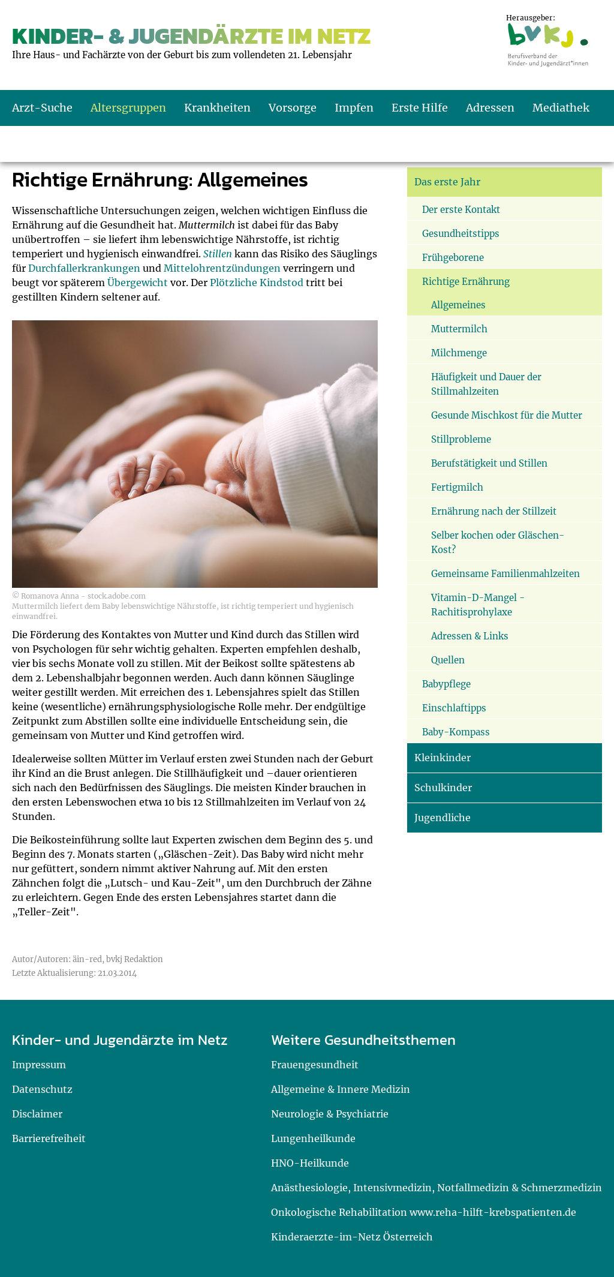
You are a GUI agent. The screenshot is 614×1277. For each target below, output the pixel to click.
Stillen (217, 254)
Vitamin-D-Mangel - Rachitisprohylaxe (478, 605)
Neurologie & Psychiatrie (330, 1114)
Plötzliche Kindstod (256, 283)
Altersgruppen (128, 108)
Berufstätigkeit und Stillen (489, 463)
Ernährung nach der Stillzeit (493, 511)
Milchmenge (459, 353)
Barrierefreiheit (49, 1138)
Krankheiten (217, 108)
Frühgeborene (453, 257)
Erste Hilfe (420, 108)
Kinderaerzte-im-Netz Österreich (352, 1237)
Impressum (39, 1065)
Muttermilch (459, 329)
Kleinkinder (442, 758)
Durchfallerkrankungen (84, 268)
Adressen (490, 108)
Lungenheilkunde (313, 1138)
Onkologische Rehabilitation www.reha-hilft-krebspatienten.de (423, 1212)
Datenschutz (42, 1089)
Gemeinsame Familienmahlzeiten (505, 573)
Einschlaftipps (454, 708)
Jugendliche (442, 818)
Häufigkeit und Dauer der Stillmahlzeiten (486, 384)
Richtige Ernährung (466, 281)
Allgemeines (458, 305)
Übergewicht (137, 283)
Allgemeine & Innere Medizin (340, 1089)
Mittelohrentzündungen (222, 268)
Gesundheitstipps (460, 233)
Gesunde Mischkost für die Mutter (506, 415)
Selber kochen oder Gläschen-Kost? (497, 542)
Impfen (354, 108)
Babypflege (446, 684)
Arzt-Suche (42, 108)
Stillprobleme (461, 439)
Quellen (448, 660)
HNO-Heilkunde (310, 1163)
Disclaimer (37, 1114)
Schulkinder (443, 788)
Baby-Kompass (456, 732)
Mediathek (560, 108)
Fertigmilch (457, 487)
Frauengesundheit (315, 1065)
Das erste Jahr (447, 182)
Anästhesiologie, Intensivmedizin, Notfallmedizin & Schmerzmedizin (436, 1188)
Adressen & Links (469, 636)
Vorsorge (293, 108)
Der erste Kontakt (461, 209)
